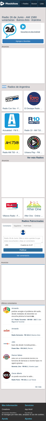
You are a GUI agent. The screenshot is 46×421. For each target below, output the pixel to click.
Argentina (36, 20)
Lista (42, 4)
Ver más (38, 387)
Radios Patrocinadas (33, 221)
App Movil (28, 409)
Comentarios (7, 226)
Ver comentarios (23, 256)
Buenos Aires (22, 20)
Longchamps (8, 20)
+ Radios (25, 4)
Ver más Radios (35, 157)
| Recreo (22, 348)
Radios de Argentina (19, 87)
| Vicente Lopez (25, 366)
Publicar (23, 250)
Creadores (6, 409)
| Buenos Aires (26, 335)
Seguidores (17, 226)
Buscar (34, 4)
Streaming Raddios (9, 413)
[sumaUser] (38, 245)
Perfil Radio (27, 226)
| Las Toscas (24, 380)
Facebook (28, 413)
